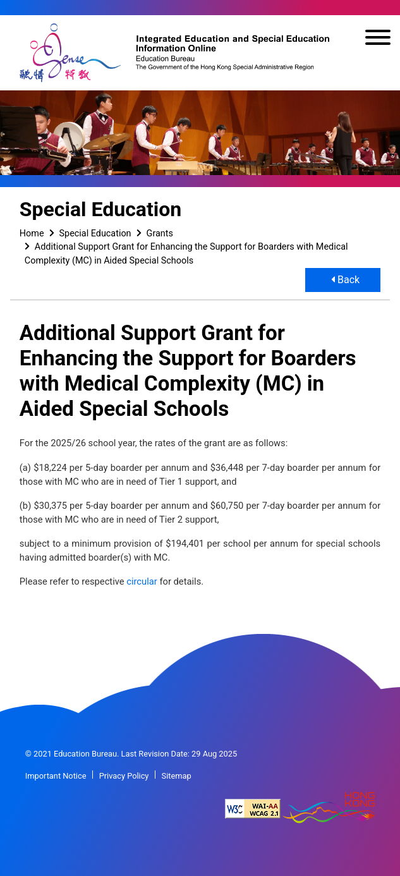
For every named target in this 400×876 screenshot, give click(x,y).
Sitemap (176, 776)
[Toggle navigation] (378, 39)
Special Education (95, 233)
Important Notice (56, 776)
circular (141, 581)
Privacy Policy (124, 776)
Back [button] (345, 280)
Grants (160, 233)
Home (32, 233)
